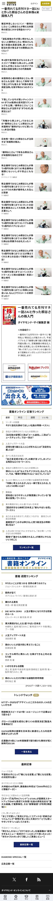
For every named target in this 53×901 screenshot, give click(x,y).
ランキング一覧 (26, 547)
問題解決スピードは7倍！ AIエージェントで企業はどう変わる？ (26, 713)
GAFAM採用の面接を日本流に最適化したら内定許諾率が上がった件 (26, 732)
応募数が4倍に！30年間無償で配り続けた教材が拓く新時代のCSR (26, 742)
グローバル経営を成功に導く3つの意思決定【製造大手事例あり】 (26, 723)
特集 (37, 897)
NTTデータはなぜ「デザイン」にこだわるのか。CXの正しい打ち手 (26, 703)
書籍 (47, 897)
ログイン (34, 4)
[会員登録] (46, 3)
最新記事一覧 (26, 844)
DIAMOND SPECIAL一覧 (13, 857)
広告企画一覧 (7, 864)
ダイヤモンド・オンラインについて (16, 890)
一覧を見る (26, 752)
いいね (45, 417)
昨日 (20, 417)
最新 (8, 417)
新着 (5, 897)
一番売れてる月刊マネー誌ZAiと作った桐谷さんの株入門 (34, 312)
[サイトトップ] (10, 4)
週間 (33, 417)
